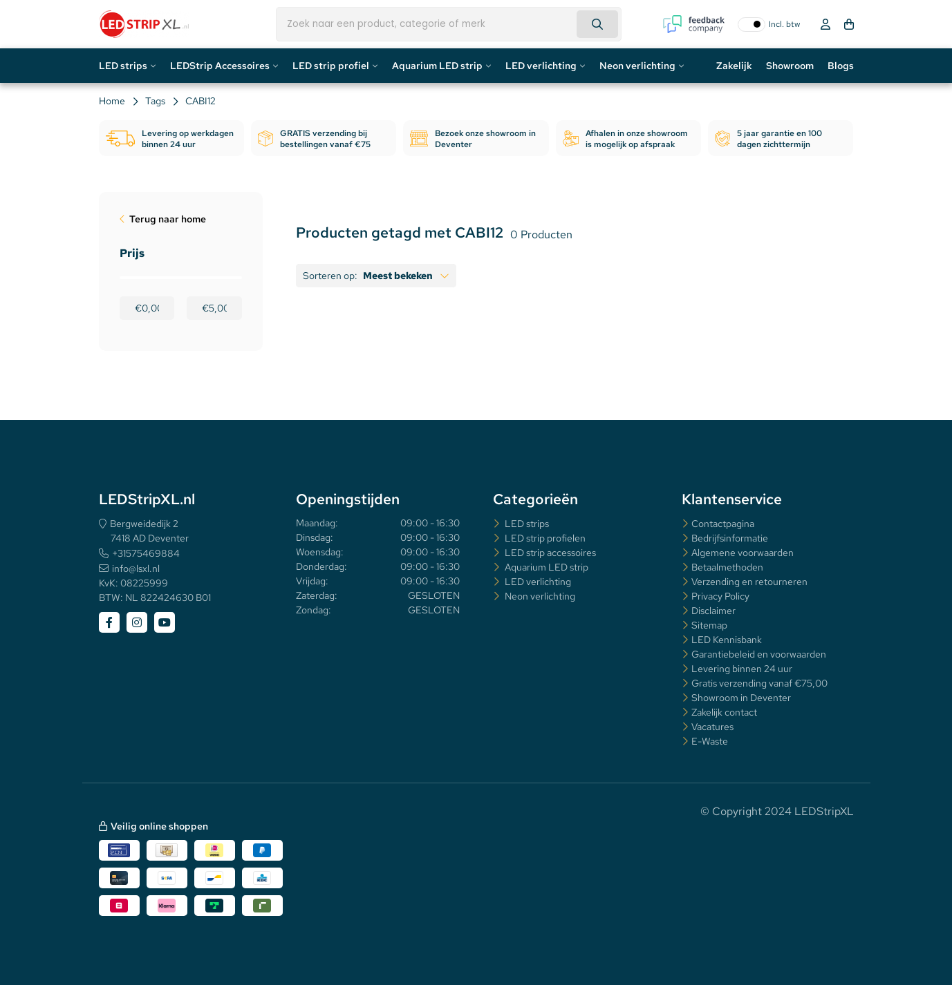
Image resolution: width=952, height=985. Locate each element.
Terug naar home (167, 219)
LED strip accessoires (549, 552)
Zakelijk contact (724, 712)
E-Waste (709, 741)
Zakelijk (734, 65)
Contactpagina (722, 523)
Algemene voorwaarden (742, 552)
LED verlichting (541, 65)
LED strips (123, 65)
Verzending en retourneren (749, 581)
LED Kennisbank (726, 639)
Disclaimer (713, 610)
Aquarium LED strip (437, 65)
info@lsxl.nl (136, 568)
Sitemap (709, 625)
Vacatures (712, 726)
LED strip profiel (330, 65)
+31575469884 (146, 553)
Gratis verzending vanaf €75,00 (759, 683)
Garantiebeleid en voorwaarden (758, 654)
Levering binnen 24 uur (741, 668)
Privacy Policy (720, 596)
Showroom (790, 65)
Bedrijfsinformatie (729, 538)
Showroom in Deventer (741, 697)
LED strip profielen (544, 538)
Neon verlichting (637, 65)
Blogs (841, 65)
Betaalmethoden (727, 567)
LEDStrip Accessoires (220, 65)
